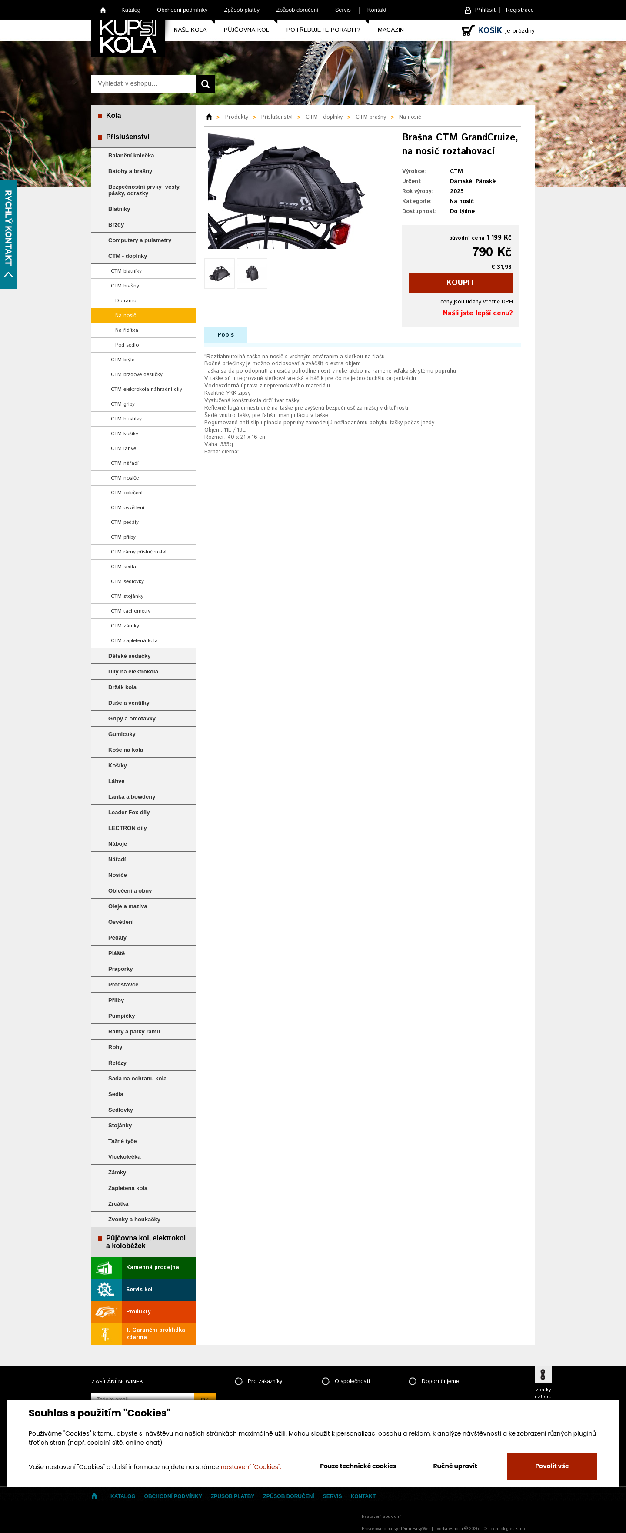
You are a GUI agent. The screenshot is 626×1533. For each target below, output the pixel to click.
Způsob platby (242, 10)
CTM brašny (125, 286)
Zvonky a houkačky (134, 1219)
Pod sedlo (127, 345)
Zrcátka (118, 1203)
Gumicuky (122, 734)
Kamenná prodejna (152, 1267)
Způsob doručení (297, 10)
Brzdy (116, 224)
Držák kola (122, 687)
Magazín (391, 30)
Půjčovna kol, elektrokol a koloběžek (146, 1242)
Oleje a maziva (127, 906)
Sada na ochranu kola (137, 1078)
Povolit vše (552, 1466)
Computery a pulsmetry (139, 240)
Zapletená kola (127, 1188)
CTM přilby (123, 537)
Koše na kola (125, 750)
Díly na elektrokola (133, 671)
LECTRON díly (127, 828)
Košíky (117, 765)
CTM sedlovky (127, 581)
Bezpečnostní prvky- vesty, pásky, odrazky (144, 190)
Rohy (115, 1047)
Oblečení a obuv (130, 890)
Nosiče (117, 875)
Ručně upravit (455, 1466)
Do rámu (126, 300)
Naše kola (190, 30)
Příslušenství (128, 136)
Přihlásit (485, 10)
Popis (225, 334)
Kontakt (376, 10)
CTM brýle (122, 359)
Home (103, 10)
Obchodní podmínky (182, 10)
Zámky (117, 1172)
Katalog (130, 10)
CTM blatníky (126, 271)
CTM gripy (123, 404)
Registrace (520, 10)
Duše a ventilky (129, 703)
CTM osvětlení (127, 507)
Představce (123, 984)
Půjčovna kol (246, 30)
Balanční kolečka (131, 155)
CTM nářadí (125, 463)
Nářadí (117, 859)
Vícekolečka (124, 1156)
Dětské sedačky (129, 656)
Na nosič (125, 315)
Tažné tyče (122, 1141)
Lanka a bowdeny (131, 796)
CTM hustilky (126, 419)
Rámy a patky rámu (134, 1031)
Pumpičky (121, 1016)
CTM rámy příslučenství (138, 552)
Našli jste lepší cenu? (478, 313)
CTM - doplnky (127, 256)
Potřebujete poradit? (323, 30)
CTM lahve (123, 448)
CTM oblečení (127, 493)
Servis (343, 10)
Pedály (117, 937)
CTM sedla (123, 566)
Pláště (116, 953)
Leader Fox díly (129, 812)
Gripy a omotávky (132, 718)
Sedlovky (120, 1109)
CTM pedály (125, 522)
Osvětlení (121, 922)
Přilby (116, 1000)
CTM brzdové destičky (137, 374)
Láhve (116, 781)
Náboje (117, 843)
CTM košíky (124, 433)
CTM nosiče (125, 478)
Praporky (120, 969)
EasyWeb (421, 1529)
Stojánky (120, 1125)
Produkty (138, 1312)
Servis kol (139, 1290)
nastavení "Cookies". (251, 1467)
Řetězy (117, 1063)
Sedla (115, 1094)
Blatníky (119, 209)
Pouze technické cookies (358, 1466)
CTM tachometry (130, 611)
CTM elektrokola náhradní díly (146, 389)
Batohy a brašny (130, 171)
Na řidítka (126, 330)
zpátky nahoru (543, 1393)
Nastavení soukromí (382, 1516)
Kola (113, 115)
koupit (460, 283)
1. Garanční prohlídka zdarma (155, 1334)
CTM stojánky (127, 596)
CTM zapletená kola (134, 640)
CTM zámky (125, 626)
